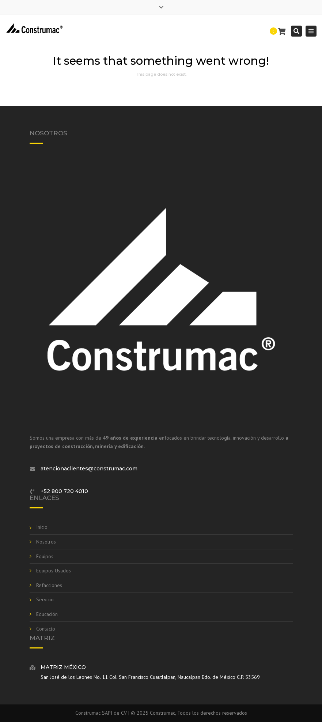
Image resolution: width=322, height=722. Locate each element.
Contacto (45, 628)
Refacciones (49, 585)
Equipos (44, 556)
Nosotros (46, 541)
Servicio (45, 599)
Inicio (42, 527)
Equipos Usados (53, 570)
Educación (47, 614)
